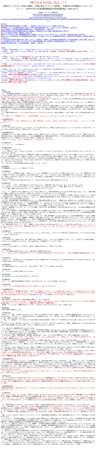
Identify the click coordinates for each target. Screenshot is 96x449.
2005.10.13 (33, 26)
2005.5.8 (23, 43)
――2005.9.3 (35, 31)
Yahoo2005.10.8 (40, 27)
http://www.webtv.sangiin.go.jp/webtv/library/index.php (48, 14)
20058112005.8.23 (43, 34)
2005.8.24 (17, 32)
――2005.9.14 (28, 29)
